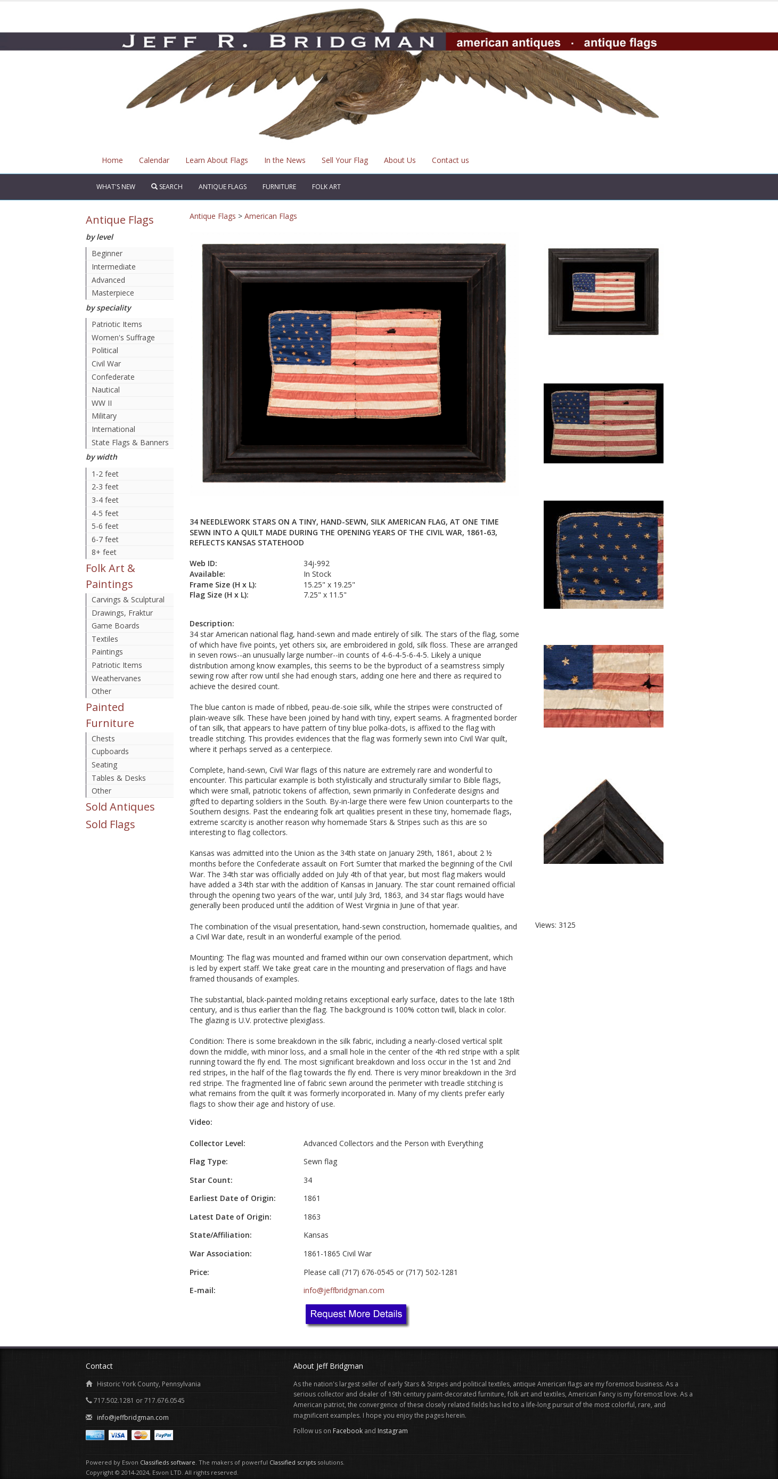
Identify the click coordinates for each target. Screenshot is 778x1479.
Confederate (113, 377)
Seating (104, 764)
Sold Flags (110, 824)
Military (104, 416)
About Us (400, 160)
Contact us (450, 160)
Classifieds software (167, 1462)
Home (112, 160)
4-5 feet (105, 513)
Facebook (348, 1430)
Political (105, 350)
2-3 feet (105, 486)
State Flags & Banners (130, 442)
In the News (285, 160)
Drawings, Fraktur (122, 613)
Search (167, 186)
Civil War (106, 363)
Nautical (106, 390)
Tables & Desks (119, 778)
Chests (103, 738)
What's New (115, 186)
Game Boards (116, 625)
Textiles (105, 639)
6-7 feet (105, 539)
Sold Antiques (120, 806)
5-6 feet (105, 526)
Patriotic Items (117, 324)
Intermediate (114, 267)
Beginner (107, 253)
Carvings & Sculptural (128, 599)
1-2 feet (105, 474)
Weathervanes (116, 678)
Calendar (154, 160)
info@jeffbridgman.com (344, 1290)
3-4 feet (105, 500)
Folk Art (326, 186)
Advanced (108, 280)
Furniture (279, 186)
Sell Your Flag (345, 160)
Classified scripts (292, 1462)
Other (101, 691)
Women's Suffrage (123, 337)
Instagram (393, 1430)
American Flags (270, 216)
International (113, 429)
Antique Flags (223, 186)
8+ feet (104, 552)
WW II (102, 403)
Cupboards (110, 751)
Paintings (107, 652)
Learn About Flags (216, 160)
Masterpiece (113, 293)
